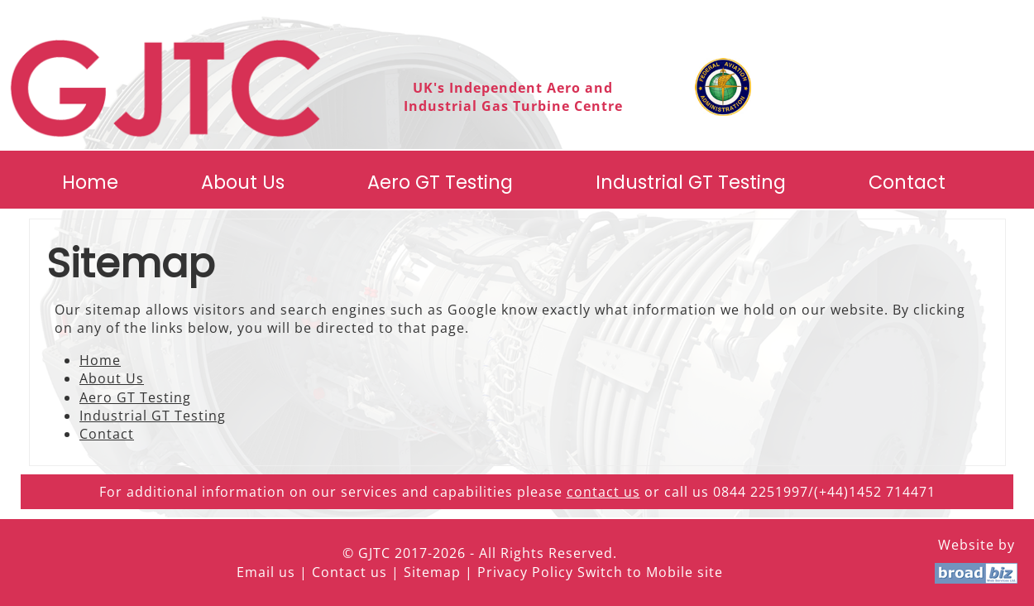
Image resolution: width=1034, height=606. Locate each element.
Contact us (349, 572)
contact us (603, 492)
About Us (243, 182)
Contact (907, 182)
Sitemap (432, 572)
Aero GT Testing (440, 182)
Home (90, 182)
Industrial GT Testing (691, 182)
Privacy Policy (525, 572)
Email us (266, 572)
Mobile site (684, 572)
